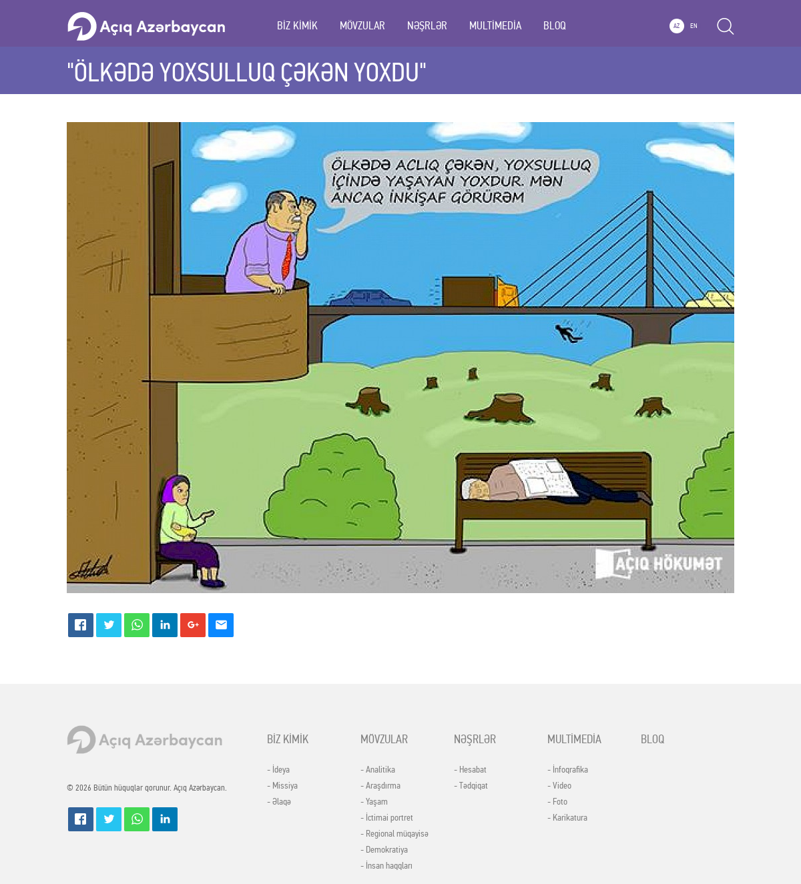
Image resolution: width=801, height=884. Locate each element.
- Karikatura (567, 818)
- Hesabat (470, 770)
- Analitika (377, 770)
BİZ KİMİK (297, 26)
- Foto (557, 802)
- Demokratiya (384, 850)
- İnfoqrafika (567, 770)
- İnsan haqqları (386, 866)
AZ (677, 26)
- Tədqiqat (471, 786)
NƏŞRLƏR (427, 26)
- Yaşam (374, 802)
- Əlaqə (279, 802)
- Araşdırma (380, 786)
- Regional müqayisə (394, 834)
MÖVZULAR (362, 26)
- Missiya (282, 786)
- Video (559, 786)
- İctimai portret (386, 818)
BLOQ (554, 26)
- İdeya (278, 770)
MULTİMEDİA (495, 26)
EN (694, 26)
